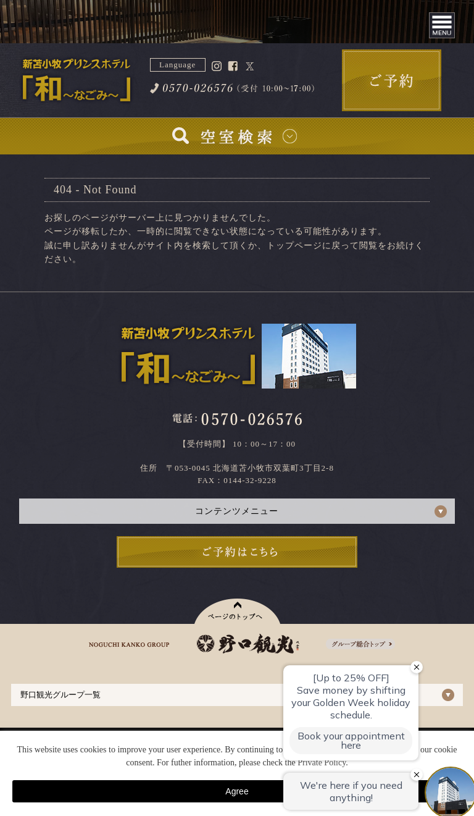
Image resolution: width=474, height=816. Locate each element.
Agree (236, 791)
